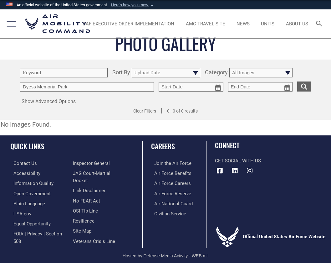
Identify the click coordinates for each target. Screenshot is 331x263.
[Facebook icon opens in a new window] (219, 171)
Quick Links (27, 146)
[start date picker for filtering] (191, 87)
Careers (163, 146)
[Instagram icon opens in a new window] (249, 171)
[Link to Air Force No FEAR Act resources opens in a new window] (86, 192)
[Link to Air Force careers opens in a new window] (169, 182)
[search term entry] (64, 72)
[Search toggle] (320, 24)
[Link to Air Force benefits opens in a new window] (169, 173)
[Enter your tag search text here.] (87, 87)
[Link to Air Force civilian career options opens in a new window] (167, 211)
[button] (133, 5)
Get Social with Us (238, 161)
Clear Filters (144, 110)
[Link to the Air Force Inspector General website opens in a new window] (91, 163)
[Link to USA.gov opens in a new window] (19, 211)
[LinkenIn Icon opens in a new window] (234, 171)
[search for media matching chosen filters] (304, 86)
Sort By (121, 73)
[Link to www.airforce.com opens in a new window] (169, 163)
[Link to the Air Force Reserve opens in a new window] (169, 192)
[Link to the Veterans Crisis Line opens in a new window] (94, 231)
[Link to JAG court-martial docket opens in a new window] (100, 173)
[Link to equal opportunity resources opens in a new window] (29, 221)
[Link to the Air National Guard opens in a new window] (170, 201)
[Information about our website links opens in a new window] (89, 182)
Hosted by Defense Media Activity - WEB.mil (166, 249)
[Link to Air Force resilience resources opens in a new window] (83, 211)
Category (216, 73)
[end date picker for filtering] (260, 87)
